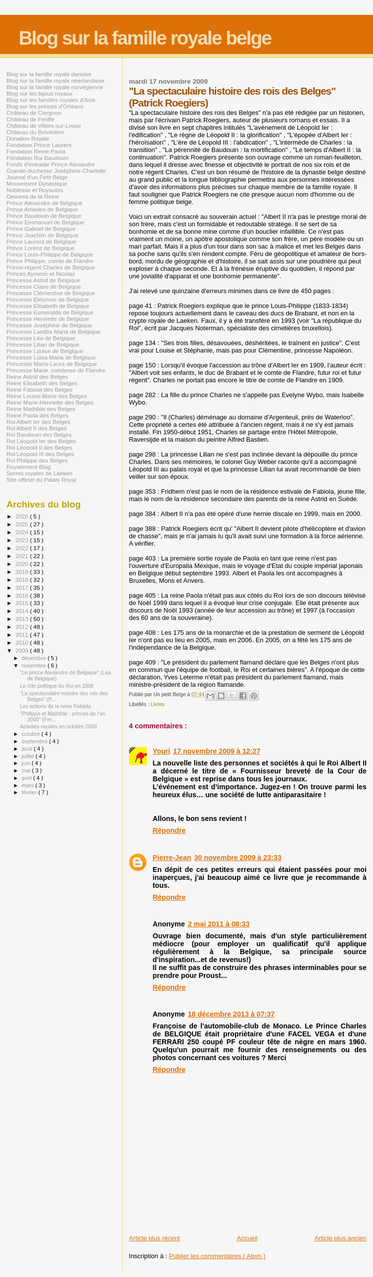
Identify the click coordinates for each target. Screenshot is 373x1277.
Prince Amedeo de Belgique (42, 209)
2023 (22, 540)
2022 (22, 548)
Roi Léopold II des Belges (39, 447)
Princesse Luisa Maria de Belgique (50, 357)
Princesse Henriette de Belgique (47, 318)
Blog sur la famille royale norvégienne (54, 87)
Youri (161, 751)
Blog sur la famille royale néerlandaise (55, 80)
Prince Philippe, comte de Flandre (49, 260)
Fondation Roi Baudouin (37, 157)
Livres (157, 704)
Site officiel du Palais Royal (41, 479)
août (28, 749)
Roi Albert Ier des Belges (38, 421)
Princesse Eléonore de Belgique (47, 299)
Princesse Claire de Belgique (43, 286)
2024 (22, 532)
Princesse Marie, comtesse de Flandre (55, 370)
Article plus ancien (341, 1238)
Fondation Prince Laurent (39, 145)
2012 (22, 626)
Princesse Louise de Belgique (44, 351)
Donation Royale (27, 138)
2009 (22, 650)
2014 (22, 611)
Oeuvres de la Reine (32, 196)
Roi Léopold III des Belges (40, 454)
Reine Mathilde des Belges (40, 409)
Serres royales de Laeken (39, 473)
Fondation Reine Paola (35, 151)
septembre (35, 741)
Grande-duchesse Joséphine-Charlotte (56, 170)
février (30, 792)
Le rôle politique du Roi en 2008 (56, 686)
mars (29, 785)
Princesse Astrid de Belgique (43, 280)
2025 (22, 524)
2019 (22, 571)
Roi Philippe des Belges (37, 460)
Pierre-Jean (172, 858)
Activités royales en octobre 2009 (58, 726)
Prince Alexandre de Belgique (44, 203)
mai (27, 770)
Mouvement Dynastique (36, 183)
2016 (22, 595)
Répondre (169, 830)
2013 (22, 618)
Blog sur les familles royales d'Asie (50, 100)
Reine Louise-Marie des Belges (46, 396)
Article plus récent (154, 1238)
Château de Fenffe (30, 119)
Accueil (247, 1238)
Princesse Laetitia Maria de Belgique (53, 331)
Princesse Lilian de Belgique (42, 344)
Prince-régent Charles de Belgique (50, 267)
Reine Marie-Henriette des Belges (49, 402)
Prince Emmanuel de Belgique (45, 222)
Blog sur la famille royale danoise (49, 74)
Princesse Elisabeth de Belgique (48, 306)
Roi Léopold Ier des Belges (41, 441)
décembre (35, 658)
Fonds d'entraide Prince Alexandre (50, 164)
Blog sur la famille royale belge (145, 38)
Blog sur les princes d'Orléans (44, 106)
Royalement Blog (28, 466)
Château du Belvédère (35, 132)
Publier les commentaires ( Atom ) (217, 1256)
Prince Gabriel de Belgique (40, 228)
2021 (22, 556)
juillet (29, 756)
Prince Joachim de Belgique (42, 235)
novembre (35, 665)
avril (28, 778)
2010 (22, 642)
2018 (22, 579)
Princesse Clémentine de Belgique (50, 293)
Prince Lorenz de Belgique (40, 248)
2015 (22, 603)
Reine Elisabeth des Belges (41, 383)
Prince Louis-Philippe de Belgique (49, 254)
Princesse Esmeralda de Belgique (49, 312)
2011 (22, 634)
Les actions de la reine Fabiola (55, 706)
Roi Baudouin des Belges (39, 434)
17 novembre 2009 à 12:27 (216, 751)
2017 (22, 587)
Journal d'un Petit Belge (36, 177)
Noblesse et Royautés (34, 190)
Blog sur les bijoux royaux (39, 93)
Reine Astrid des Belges (37, 376)
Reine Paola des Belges (37, 415)
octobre (32, 734)
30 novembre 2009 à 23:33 (237, 858)
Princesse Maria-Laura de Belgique (51, 363)
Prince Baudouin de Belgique (43, 215)
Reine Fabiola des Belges (39, 389)
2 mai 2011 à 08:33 (219, 924)
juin (27, 763)
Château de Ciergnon (33, 112)
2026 (22, 516)
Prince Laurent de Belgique (41, 241)
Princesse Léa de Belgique (40, 338)
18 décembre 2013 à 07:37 (231, 1014)
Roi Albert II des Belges (36, 428)
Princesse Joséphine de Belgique (49, 325)
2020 (22, 564)
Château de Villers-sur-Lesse (43, 125)
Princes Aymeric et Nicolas (40, 273)
